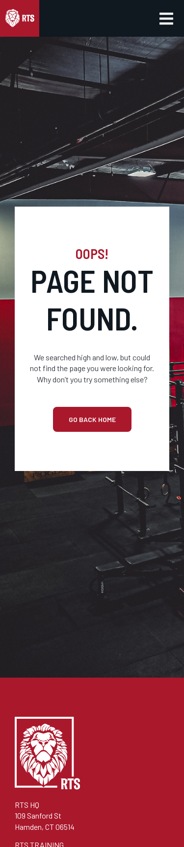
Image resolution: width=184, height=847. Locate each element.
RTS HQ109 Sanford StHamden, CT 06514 (45, 815)
